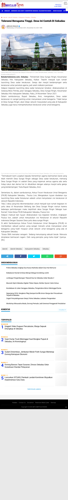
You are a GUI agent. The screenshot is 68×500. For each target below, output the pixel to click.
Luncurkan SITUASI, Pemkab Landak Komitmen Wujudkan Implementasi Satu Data (29, 378)
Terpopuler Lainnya (34, 389)
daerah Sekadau (13, 17)
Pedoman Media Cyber (42, 402)
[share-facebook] (21, 256)
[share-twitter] (34, 256)
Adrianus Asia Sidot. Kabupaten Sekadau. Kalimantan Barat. (31, 11)
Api (64, 11)
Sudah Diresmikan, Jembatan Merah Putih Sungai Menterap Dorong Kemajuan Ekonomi (29, 353)
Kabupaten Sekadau (24, 17)
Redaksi (14, 402)
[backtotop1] (66, 407)
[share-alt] (7, 256)
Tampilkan (62, 310)
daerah (5, 17)
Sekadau (33, 17)
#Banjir (7, 11)
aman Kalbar (57, 11)
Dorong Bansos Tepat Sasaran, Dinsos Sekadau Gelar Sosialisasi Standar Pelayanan (27, 366)
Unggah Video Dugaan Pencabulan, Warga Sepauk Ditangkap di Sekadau (25, 327)
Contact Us (22, 402)
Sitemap (53, 402)
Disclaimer (30, 402)
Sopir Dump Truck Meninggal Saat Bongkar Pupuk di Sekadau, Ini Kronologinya (26, 340)
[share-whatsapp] (47, 256)
